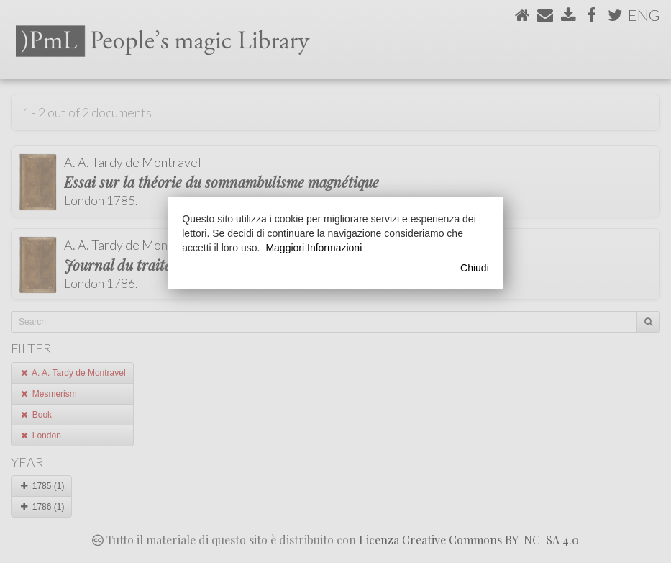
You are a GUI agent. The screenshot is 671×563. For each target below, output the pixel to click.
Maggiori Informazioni (313, 247)
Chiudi (474, 268)
